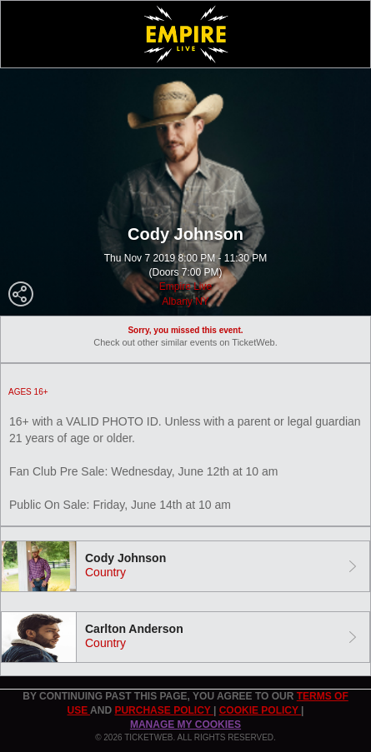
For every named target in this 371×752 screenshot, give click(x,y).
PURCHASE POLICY (163, 710)
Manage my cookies (185, 724)
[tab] (185, 566)
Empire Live (185, 286)
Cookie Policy (260, 710)
